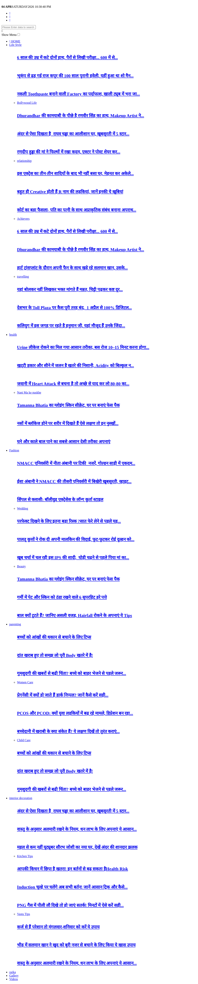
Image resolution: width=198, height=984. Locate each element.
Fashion (14, 450)
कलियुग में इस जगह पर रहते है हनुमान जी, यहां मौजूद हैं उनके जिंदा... (71, 325)
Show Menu (9, 34)
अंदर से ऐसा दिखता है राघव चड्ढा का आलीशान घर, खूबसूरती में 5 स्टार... (73, 133)
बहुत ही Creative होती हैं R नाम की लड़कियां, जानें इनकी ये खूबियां (70, 191)
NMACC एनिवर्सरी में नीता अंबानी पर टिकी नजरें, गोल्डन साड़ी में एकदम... (76, 463)
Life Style (15, 44)
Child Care (24, 740)
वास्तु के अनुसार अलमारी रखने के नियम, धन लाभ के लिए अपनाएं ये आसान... (77, 829)
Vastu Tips (23, 914)
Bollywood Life (27, 102)
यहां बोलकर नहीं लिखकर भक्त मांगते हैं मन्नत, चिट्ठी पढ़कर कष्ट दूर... (70, 289)
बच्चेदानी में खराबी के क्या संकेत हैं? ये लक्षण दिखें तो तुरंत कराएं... (68, 731)
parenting (15, 624)
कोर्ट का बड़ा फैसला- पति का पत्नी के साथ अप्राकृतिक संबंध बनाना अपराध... (76, 210)
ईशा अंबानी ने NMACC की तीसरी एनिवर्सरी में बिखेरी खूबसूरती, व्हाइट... (74, 481)
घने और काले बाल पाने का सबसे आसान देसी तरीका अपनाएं (63, 441)
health (13, 334)
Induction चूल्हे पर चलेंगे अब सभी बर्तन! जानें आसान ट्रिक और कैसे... (72, 887)
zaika (12, 972)
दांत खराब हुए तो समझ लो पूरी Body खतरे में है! (55, 655)
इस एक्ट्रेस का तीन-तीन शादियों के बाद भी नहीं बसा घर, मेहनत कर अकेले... (75, 173)
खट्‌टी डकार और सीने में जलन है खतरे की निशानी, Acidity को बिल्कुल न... (75, 365)
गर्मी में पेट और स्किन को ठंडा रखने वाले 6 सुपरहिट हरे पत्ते (62, 597)
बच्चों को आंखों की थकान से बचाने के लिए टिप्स (54, 637)
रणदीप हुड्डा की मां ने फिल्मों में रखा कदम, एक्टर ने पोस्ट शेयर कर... (68, 151)
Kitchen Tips (25, 856)
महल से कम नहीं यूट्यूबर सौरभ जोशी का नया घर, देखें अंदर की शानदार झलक (77, 847)
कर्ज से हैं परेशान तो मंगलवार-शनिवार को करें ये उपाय (58, 927)
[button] (18, 34)
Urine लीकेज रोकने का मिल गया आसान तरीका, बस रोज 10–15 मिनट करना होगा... (83, 347)
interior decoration (20, 798)
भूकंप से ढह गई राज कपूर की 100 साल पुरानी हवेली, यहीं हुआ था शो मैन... (75, 75)
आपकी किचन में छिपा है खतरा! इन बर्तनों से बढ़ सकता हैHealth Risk (72, 868)
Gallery (14, 975)
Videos (13, 979)
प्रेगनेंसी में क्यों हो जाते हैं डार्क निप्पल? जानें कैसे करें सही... (62, 695)
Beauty (21, 566)
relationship (24, 160)
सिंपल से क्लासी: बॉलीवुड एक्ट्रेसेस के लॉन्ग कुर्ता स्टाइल (60, 499)
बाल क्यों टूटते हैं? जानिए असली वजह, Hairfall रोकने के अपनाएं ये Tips (74, 615)
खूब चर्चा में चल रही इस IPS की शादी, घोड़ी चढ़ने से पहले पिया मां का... (73, 557)
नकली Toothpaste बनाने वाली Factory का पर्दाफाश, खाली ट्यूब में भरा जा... (78, 94)
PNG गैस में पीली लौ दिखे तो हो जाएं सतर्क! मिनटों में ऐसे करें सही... (70, 905)
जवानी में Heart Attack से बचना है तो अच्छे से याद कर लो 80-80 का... (73, 383)
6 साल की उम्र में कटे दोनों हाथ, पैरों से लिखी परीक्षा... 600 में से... (67, 57)
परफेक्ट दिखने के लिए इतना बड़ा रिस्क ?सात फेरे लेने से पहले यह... (69, 521)
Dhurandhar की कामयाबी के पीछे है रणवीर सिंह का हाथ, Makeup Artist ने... (80, 115)
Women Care (25, 682)
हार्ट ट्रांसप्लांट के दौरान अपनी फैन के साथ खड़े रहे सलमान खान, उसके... (72, 267)
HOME (14, 41)
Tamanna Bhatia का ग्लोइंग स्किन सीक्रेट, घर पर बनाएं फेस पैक (68, 405)
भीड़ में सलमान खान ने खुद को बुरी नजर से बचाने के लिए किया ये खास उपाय (76, 945)
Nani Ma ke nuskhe (29, 392)
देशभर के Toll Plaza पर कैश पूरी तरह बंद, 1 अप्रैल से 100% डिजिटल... (74, 307)
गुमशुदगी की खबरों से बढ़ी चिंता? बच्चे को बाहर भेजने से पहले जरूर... (71, 673)
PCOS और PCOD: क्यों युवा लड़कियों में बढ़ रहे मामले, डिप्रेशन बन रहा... (75, 713)
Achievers (23, 218)
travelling (23, 276)
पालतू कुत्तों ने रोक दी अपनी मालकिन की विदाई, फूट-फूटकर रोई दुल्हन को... (75, 539)
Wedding (22, 508)
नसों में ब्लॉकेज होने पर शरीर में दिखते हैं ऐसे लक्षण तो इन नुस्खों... (68, 423)
